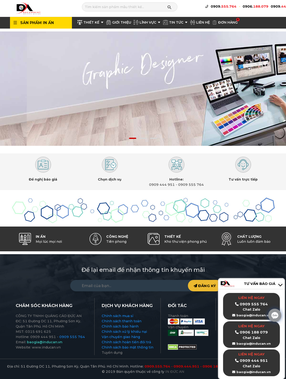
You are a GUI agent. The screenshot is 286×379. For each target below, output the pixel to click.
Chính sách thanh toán (121, 321)
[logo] (28, 8)
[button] (132, 138)
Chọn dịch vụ (109, 179)
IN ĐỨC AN (174, 371)
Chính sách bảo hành (120, 326)
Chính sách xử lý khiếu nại (124, 331)
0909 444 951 (162, 184)
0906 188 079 (254, 332)
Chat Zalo (251, 338)
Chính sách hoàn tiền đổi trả (126, 342)
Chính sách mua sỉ (117, 316)
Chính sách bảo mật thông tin (127, 347)
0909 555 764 (191, 184)
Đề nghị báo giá (43, 179)
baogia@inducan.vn (253, 343)
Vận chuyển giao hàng (121, 337)
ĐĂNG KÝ (205, 285)
